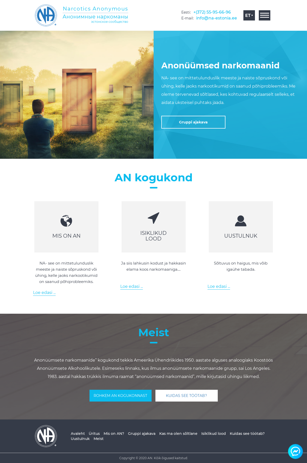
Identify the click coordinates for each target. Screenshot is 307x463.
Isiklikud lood (213, 433)
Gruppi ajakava (141, 433)
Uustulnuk (80, 438)
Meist (99, 438)
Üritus (94, 433)
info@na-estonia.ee (216, 18)
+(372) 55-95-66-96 (212, 12)
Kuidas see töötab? (247, 433)
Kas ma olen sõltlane (178, 433)
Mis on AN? (114, 433)
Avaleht (78, 433)
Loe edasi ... (44, 292)
